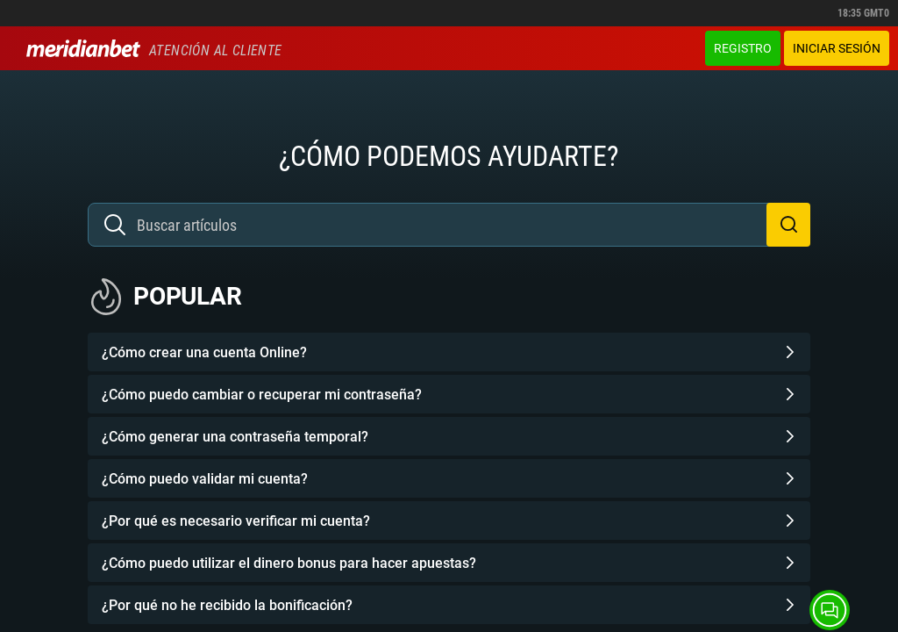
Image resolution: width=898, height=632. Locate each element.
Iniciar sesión (836, 48)
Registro (743, 48)
